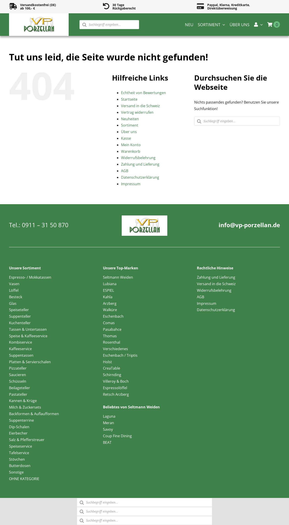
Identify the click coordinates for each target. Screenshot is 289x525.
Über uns (129, 131)
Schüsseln (17, 381)
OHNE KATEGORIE (24, 478)
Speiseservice (20, 446)
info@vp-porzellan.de (249, 225)
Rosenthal (111, 342)
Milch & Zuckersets (25, 407)
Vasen (14, 283)
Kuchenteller (20, 322)
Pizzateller (18, 368)
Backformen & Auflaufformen (34, 413)
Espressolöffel (115, 387)
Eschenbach (113, 316)
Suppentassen (21, 355)
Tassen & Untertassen (28, 329)
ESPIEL (108, 290)
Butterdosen (19, 465)
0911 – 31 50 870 (45, 225)
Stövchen (17, 459)
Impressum (130, 183)
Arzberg (110, 303)
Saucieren (17, 374)
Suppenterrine (21, 420)
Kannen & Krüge (23, 400)
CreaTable (111, 368)
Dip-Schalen (19, 426)
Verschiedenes (115, 348)
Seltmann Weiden (118, 277)
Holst (107, 361)
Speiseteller (19, 309)
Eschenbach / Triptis (120, 355)
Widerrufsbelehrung (138, 157)
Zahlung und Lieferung (140, 164)
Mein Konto (131, 144)
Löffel (14, 290)
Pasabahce (112, 329)
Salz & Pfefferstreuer (26, 439)
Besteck (15, 296)
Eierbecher (18, 433)
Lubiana (110, 283)
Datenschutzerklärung (140, 177)
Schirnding (112, 374)
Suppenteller (20, 316)
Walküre (110, 309)
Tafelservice (19, 452)
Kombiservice (20, 342)
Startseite (129, 99)
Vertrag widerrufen (137, 112)
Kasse (126, 138)
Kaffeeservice (20, 348)
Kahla (107, 296)
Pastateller (18, 394)
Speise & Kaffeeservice (28, 335)
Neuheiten (130, 118)
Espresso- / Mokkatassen (30, 277)
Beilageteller (19, 387)
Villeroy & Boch (116, 381)
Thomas (110, 335)
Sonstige (16, 472)
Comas (109, 322)
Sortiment (129, 125)
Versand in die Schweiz (140, 105)
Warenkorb (130, 151)
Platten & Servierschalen (30, 361)
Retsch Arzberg (116, 394)
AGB (124, 170)
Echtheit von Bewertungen (143, 92)
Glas (12, 303)
